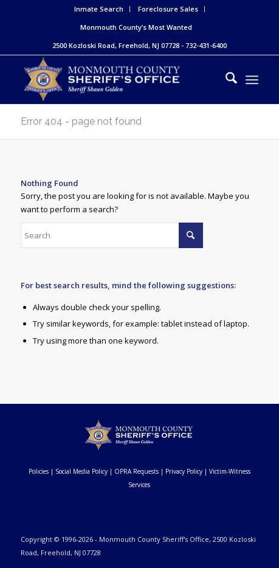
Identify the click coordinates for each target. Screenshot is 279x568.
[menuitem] (99, 9)
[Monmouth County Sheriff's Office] (115, 79)
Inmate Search (98, 8)
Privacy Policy (183, 471)
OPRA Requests (136, 471)
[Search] (225, 79)
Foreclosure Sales (168, 8)
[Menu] (252, 79)
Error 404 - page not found (81, 121)
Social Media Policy (81, 471)
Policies (39, 471)
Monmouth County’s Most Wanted (136, 27)
